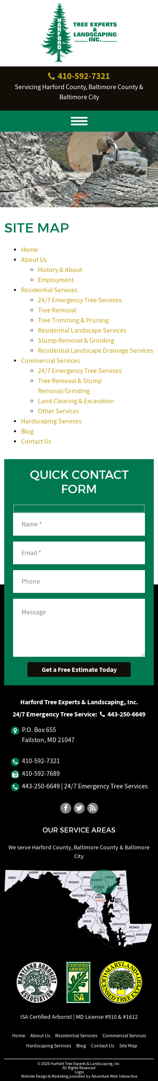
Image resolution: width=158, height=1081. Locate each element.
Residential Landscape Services (82, 330)
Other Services (58, 411)
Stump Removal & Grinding (76, 340)
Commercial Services (50, 361)
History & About (60, 270)
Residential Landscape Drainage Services (95, 350)
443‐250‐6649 (123, 714)
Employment (56, 280)
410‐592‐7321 (79, 76)
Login (79, 1072)
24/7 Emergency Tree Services (80, 300)
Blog (27, 431)
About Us (34, 260)
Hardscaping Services (51, 421)
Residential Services (49, 290)
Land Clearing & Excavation (76, 401)
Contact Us (36, 441)
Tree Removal (57, 310)
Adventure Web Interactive (114, 1076)
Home (29, 250)
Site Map (128, 1045)
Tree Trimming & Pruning (73, 320)
